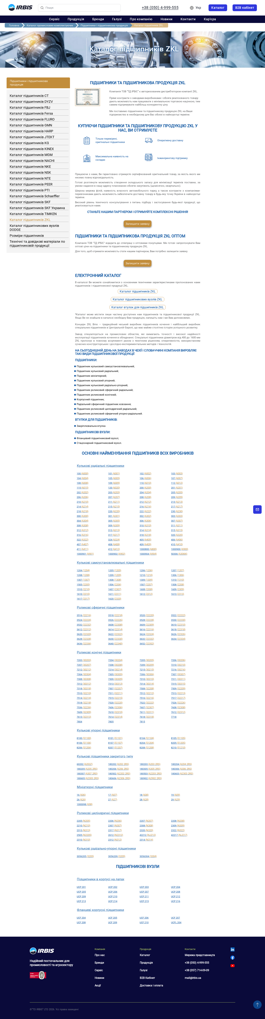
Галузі (117, 19)
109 (114, 483)
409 (145, 544)
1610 (83, 594)
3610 (178, 624)
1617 (83, 598)
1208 (83, 575)
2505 (84, 835)
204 (145, 492)
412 (114, 549)
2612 (115, 835)
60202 (85, 764)
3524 (84, 620)
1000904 (148, 553)
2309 (178, 825)
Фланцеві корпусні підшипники (100, 910)
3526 (115, 620)
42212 (148, 835)
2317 (115, 830)
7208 (115, 664)
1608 (146, 589)
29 (175, 799)
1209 (114, 575)
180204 (181, 764)
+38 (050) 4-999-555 (197, 962)
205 (177, 492)
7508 (147, 688)
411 (82, 549)
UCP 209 (81, 896)
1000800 (148, 549)
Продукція (76, 19)
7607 (147, 707)
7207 (84, 664)
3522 (178, 615)
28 (144, 799)
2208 (178, 820)
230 (177, 511)
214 (82, 506)
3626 (178, 634)
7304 (84, 674)
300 (82, 516)
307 (177, 520)
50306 (179, 553)
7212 (84, 669)
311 (177, 525)
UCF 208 (81, 922)
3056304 (148, 856)
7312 (84, 683)
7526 (178, 702)
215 (114, 506)
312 (82, 530)
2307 (115, 825)
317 (114, 535)
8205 (178, 742)
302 (145, 516)
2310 (83, 839)
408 (114, 544)
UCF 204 (81, 917)
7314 (147, 683)
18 (144, 794)
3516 (84, 615)
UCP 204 (175, 887)
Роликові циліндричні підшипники (103, 813)
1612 (146, 594)
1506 (114, 584)
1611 (114, 594)
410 (177, 544)
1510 (83, 589)
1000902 (116, 553)
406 (177, 539)
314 (145, 530)
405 (145, 539)
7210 (178, 664)
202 (82, 492)
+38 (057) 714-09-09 (197, 970)
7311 (178, 679)
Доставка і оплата (151, 985)
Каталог (145, 955)
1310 (177, 579)
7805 (111, 721)
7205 (147, 660)
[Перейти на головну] (20, 7)
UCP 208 (175, 891)
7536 (84, 707)
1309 (146, 579)
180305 (150, 768)
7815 (142, 721)
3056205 (85, 856)
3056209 (116, 856)
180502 (119, 773)
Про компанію (141, 19)
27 (112, 799)
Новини (166, 19)
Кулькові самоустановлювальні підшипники (110, 563)
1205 (114, 570)
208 (145, 497)
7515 (115, 698)
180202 (118, 764)
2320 (146, 830)
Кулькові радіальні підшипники (100, 466)
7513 (178, 693)
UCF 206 (144, 917)
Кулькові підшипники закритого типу (105, 756)
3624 (147, 634)
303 (177, 516)
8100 (84, 738)
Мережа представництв (200, 955)
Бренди (98, 19)
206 (82, 497)
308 (82, 525)
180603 (182, 773)
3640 (115, 643)
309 (114, 525)
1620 (114, 598)
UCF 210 (144, 922)
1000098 (84, 804)
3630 (115, 638)
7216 (178, 669)
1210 (146, 575)
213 (177, 501)
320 (177, 535)
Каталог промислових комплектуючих (50, 25)
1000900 (179, 549)
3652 (147, 643)
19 (175, 794)
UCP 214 (112, 901)
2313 (83, 830)
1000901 (85, 553)
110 (145, 483)
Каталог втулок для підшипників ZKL (137, 307)
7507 (115, 688)
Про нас (100, 955)
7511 (115, 693)
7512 (147, 693)
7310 (147, 679)
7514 (84, 698)
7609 (84, 712)
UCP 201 (81, 887)
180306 (181, 768)
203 (114, 492)
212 (145, 501)
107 (177, 478)
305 (114, 520)
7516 (147, 698)
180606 (119, 778)
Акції (98, 985)
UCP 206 (112, 891)
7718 (173, 717)
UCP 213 (81, 901)
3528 (147, 620)
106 (145, 478)
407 (82, 544)
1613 (177, 594)
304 (82, 520)
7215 (147, 669)
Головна (14, 25)
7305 (115, 674)
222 (145, 511)
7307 (178, 674)
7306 (147, 674)
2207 (146, 820)
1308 (114, 579)
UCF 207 (175, 917)
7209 (147, 664)
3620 (84, 634)
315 (177, 530)
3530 (178, 620)
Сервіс (54, 19)
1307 (83, 579)
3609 (147, 624)
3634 (178, 638)
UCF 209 (112, 922)
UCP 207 (144, 891)
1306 (177, 575)
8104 (147, 738)
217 (177, 506)
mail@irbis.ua (193, 978)
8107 (115, 742)
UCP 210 (112, 896)
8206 (84, 747)
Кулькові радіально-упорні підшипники (106, 848)
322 (82, 539)
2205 (83, 820)
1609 (177, 589)
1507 (146, 584)
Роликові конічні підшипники (99, 652)
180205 (87, 768)
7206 (178, 660)
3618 (178, 629)
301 (114, 516)
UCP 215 (144, 901)
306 (145, 520)
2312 (115, 839)
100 (82, 473)
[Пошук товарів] (79, 7)
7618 (147, 716)
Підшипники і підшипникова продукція (104, 25)
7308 (84, 679)
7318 (84, 688)
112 (177, 483)
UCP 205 (81, 891)
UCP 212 (175, 896)
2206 (115, 820)
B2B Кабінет (147, 978)
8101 (115, 738)
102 (145, 473)
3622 (115, 634)
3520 (147, 615)
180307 (87, 773)
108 (82, 483)
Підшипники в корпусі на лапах (100, 879)
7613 (84, 716)
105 (114, 478)
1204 (83, 570)
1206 (146, 570)
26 (81, 799)
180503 (151, 773)
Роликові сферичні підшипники (100, 607)
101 (114, 473)
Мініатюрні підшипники (95, 787)
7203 (84, 660)
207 (114, 497)
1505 (83, 584)
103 (177, 473)
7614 (115, 716)
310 (145, 525)
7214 (115, 669)
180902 (151, 778)
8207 (115, 747)
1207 (177, 570)
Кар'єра (210, 19)
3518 (115, 615)
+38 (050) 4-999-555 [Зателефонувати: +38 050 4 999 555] (160, 8)
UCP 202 (112, 887)
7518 (84, 702)
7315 (178, 683)
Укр (198, 7)
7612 (178, 712)
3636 (84, 643)
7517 (178, 698)
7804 (79, 721)
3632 (147, 638)
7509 (178, 688)
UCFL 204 (176, 922)
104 (82, 478)
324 (114, 539)
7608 (178, 707)
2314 (146, 839)
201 (177, 487)
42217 (179, 835)
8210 (178, 747)
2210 (83, 825)
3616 (147, 629)
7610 (115, 712)
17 (112, 794)
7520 (115, 702)
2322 (178, 830)
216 (145, 506)
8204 (147, 742)
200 (145, 487)
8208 (147, 747)
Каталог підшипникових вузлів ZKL (137, 299)
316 (82, 535)
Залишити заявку (138, 224)
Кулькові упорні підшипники (98, 730)
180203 (150, 764)
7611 (147, 712)
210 (82, 501)
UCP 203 (144, 887)
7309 (115, 679)
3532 (84, 624)
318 (145, 535)
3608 (115, 624)
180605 (88, 778)
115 (82, 487)
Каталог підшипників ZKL (138, 291)
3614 (115, 629)
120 (114, 487)
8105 (178, 738)
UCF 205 (112, 917)
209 (177, 497)
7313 (115, 683)
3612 (84, 629)
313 (114, 530)
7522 (147, 702)
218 (82, 511)
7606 (115, 707)
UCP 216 (175, 901)
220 (114, 511)
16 (81, 794)
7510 (84, 693)
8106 (84, 742)
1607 (114, 589)
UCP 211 (144, 896)
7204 (115, 660)
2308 (146, 825)
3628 (84, 638)
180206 (118, 768)
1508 (177, 584)
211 (114, 501)
